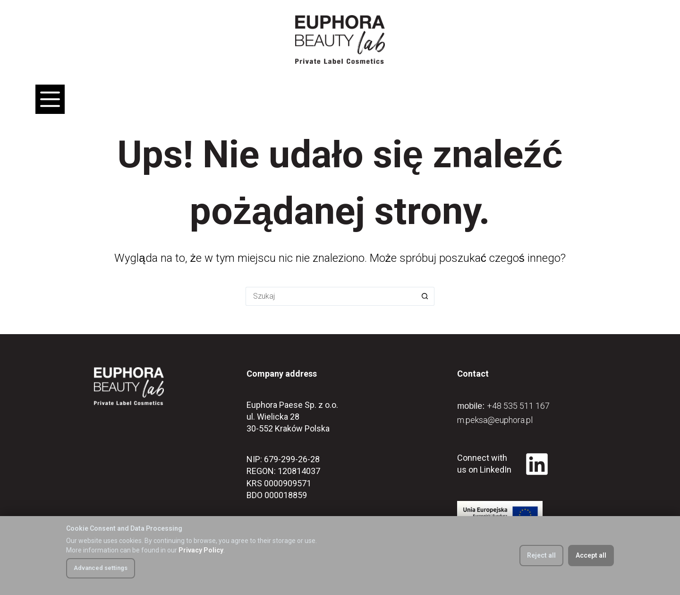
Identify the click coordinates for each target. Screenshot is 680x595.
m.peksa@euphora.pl (495, 420)
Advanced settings (101, 567)
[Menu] (50, 99)
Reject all (541, 555)
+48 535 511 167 (518, 406)
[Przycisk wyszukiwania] (425, 296)
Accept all (591, 555)
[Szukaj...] (331, 296)
